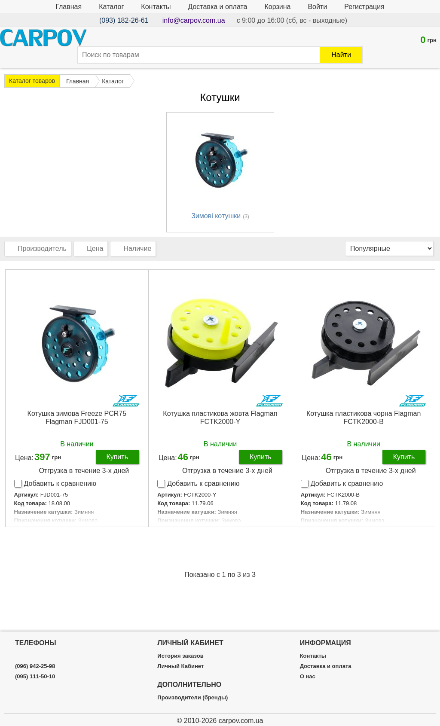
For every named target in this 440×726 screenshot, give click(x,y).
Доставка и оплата (217, 6)
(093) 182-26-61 (124, 20)
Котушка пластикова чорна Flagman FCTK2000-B (363, 417)
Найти (341, 54)
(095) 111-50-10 (35, 677)
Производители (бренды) (192, 698)
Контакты (156, 6)
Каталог (111, 6)
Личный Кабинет (180, 666)
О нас (307, 677)
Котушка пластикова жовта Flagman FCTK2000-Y (220, 417)
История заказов (180, 656)
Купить (117, 457)
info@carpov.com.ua (193, 20)
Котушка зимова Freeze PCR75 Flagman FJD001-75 (77, 417)
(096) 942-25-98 (35, 666)
